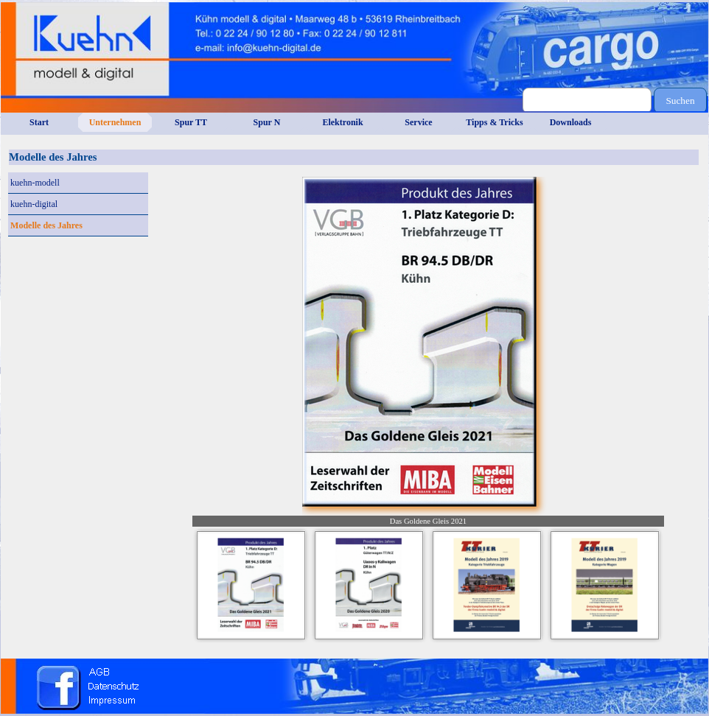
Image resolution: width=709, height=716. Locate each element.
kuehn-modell (35, 183)
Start (39, 122)
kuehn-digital (33, 204)
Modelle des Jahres (46, 225)
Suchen (680, 100)
